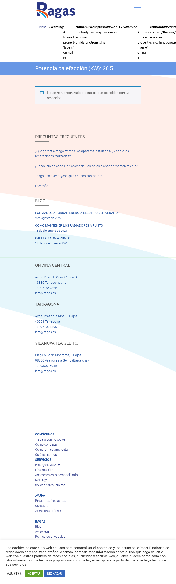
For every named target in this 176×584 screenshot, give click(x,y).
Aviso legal (42, 531)
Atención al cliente (48, 511)
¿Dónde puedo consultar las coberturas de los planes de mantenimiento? (86, 166)
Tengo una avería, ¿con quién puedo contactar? (68, 176)
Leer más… (42, 186)
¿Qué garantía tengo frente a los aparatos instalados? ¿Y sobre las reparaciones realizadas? (82, 153)
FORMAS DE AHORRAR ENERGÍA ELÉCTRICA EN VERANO (76, 213)
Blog (38, 526)
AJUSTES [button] (14, 574)
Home (42, 27)
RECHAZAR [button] (54, 573)
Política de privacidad (50, 536)
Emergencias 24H (47, 465)
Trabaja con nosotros (50, 439)
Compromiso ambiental (52, 449)
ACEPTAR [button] (34, 573)
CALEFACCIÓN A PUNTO (52, 238)
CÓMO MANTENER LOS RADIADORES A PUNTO (69, 225)
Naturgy (41, 480)
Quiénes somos (46, 454)
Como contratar (46, 444)
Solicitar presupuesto (50, 485)
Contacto (41, 506)
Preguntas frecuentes (50, 500)
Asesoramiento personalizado (56, 475)
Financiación (44, 470)
